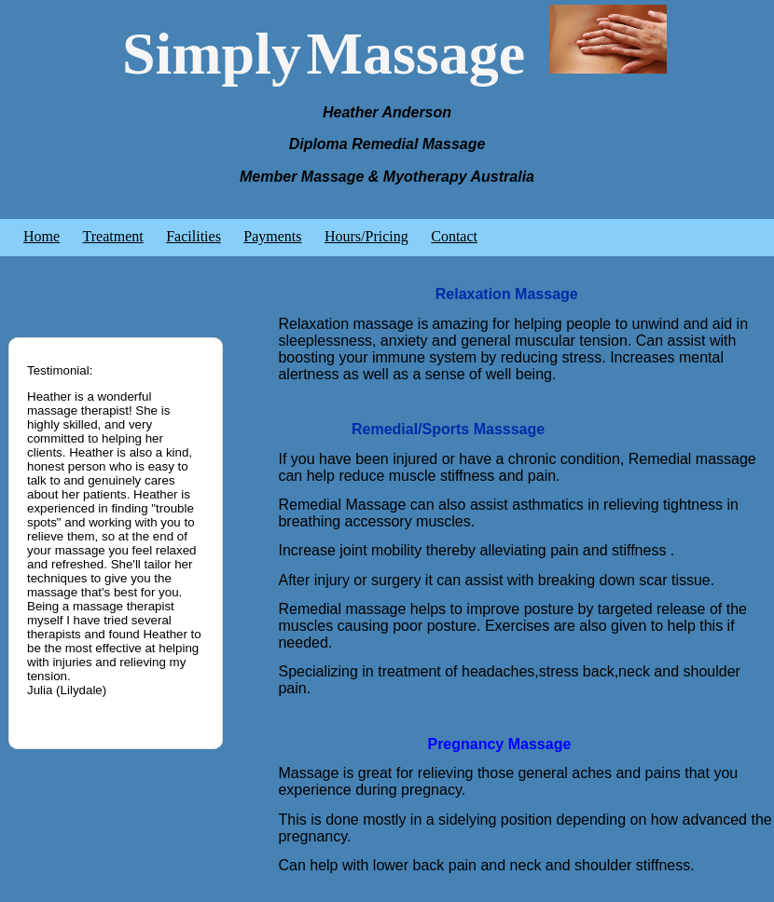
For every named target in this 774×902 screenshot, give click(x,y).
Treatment (113, 236)
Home (41, 236)
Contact (454, 236)
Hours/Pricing (366, 236)
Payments (272, 236)
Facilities (193, 236)
